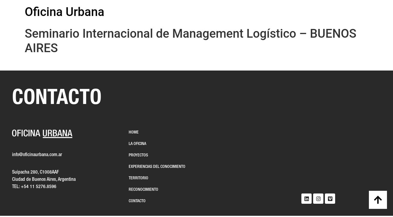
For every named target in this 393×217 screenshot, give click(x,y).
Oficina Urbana (64, 12)
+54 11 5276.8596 (38, 187)
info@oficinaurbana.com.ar (37, 155)
